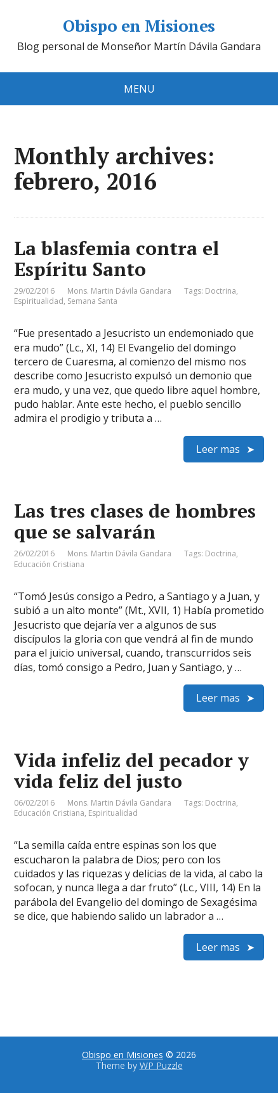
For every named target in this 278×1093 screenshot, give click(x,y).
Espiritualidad (38, 301)
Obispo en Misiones (139, 26)
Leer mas (218, 449)
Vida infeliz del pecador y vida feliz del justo (131, 770)
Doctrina (220, 290)
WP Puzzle (161, 1065)
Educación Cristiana (49, 564)
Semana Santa (92, 301)
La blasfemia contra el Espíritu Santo (116, 258)
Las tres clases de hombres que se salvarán (135, 521)
